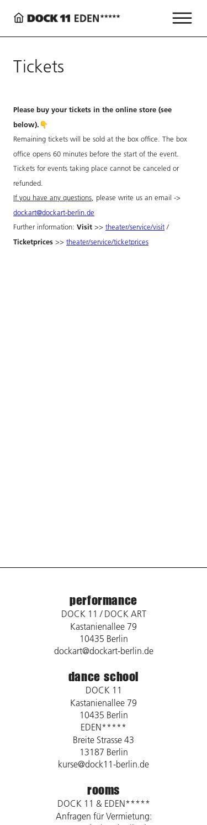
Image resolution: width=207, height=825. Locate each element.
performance (103, 600)
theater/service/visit (134, 226)
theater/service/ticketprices (107, 241)
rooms (103, 789)
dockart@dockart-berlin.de (53, 212)
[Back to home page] (68, 18)
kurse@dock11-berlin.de (103, 764)
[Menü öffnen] (182, 18)
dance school (103, 676)
